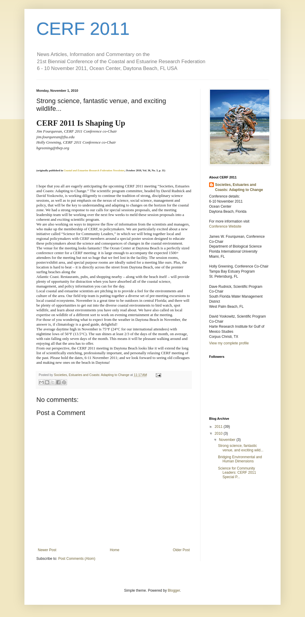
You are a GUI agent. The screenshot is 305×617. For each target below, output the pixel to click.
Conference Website (225, 226)
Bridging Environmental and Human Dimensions (240, 459)
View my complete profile (229, 343)
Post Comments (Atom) (76, 559)
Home (114, 550)
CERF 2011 (83, 29)
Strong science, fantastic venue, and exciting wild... (240, 448)
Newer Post (47, 550)
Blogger (174, 590)
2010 (219, 433)
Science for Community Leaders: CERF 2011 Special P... (237, 472)
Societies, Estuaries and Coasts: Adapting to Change (239, 187)
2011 (219, 427)
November (227, 440)
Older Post (181, 550)
